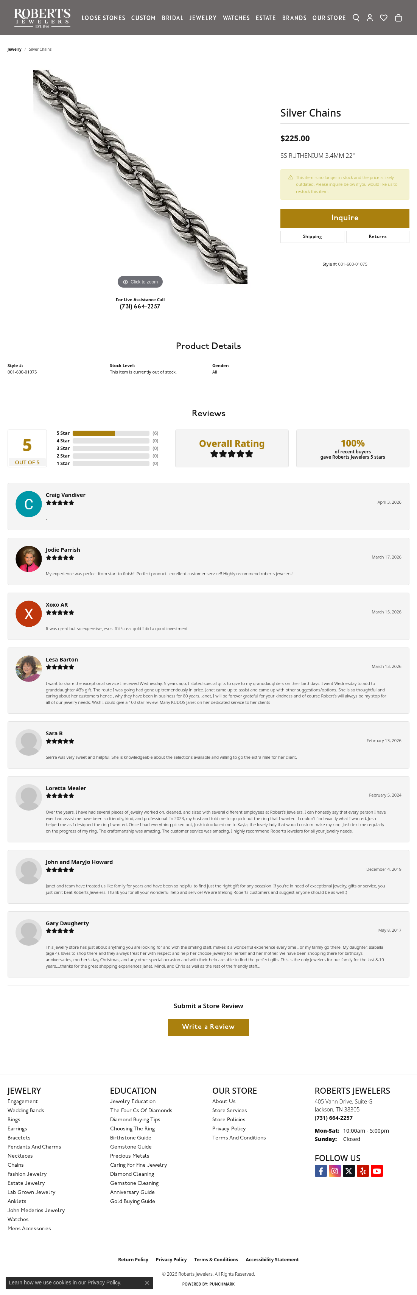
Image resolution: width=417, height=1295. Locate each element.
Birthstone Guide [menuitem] (130, 1138)
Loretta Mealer (66, 788)
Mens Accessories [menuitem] (29, 1229)
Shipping (312, 237)
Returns (378, 237)
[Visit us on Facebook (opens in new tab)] (321, 1171)
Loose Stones (103, 17)
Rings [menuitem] (14, 1120)
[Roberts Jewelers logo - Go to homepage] (44, 18)
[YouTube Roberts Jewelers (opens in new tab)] (377, 1171)
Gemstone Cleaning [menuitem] (134, 1183)
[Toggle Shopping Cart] (398, 17)
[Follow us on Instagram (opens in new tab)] (335, 1171)
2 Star (63, 456)
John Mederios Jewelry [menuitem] (36, 1211)
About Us (224, 1102)
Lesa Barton (62, 659)
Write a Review (208, 1027)
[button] (356, 17)
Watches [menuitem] (18, 1220)
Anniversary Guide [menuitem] (132, 1192)
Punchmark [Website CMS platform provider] (222, 1284)
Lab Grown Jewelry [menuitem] (32, 1192)
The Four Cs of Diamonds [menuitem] (141, 1111)
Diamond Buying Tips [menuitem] (135, 1120)
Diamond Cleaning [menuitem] (132, 1174)
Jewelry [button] (203, 17)
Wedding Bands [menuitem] (26, 1111)
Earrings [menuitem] (17, 1129)
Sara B (54, 733)
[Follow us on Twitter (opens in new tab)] (349, 1171)
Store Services (229, 1111)
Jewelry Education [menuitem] (133, 1102)
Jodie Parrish (63, 549)
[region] (140, 177)
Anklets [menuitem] (17, 1202)
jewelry (15, 49)
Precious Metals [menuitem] (129, 1156)
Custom (143, 17)
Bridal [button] (173, 17)
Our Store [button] (329, 17)
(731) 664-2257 (140, 307)
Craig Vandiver (66, 494)
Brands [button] (294, 17)
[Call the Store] (334, 1117)
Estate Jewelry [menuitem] (26, 1183)
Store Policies (229, 1120)
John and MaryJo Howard (79, 861)
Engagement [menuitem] (23, 1102)
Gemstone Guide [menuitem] (131, 1147)
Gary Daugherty (67, 923)
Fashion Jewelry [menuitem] (27, 1174)
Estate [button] (266, 17)
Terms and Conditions (239, 1138)
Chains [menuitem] (16, 1165)
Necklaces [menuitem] (20, 1156)
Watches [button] (236, 17)
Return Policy (133, 1259)
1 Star (63, 463)
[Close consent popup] (147, 1283)
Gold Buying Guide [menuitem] (132, 1202)
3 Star (63, 448)
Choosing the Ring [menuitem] (132, 1129)
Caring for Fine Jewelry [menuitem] (138, 1165)
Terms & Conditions (216, 1259)
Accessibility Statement (272, 1259)
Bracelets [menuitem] (19, 1138)
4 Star (63, 440)
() (155, 433)
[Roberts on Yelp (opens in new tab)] (363, 1171)
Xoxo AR (57, 604)
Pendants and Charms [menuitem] (34, 1147)
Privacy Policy (229, 1129)
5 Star (63, 433)
